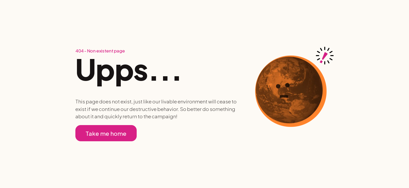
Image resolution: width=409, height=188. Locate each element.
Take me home (106, 133)
